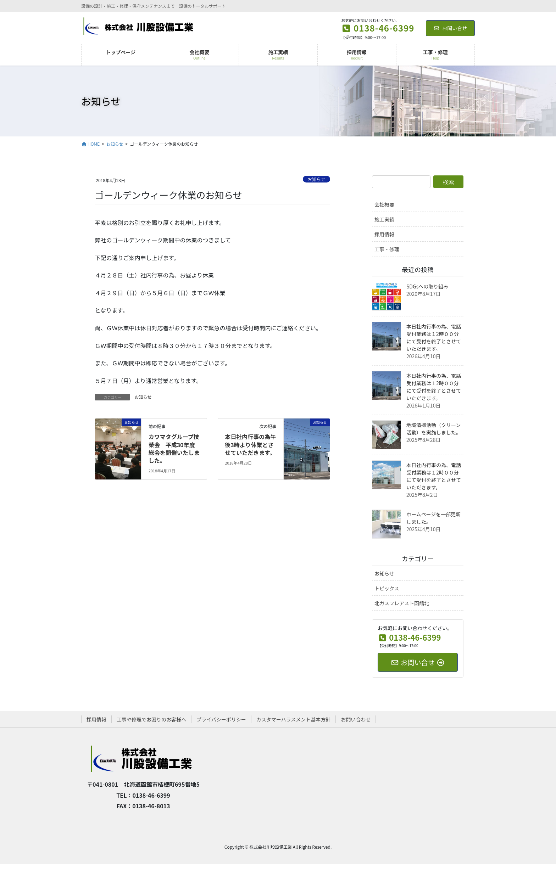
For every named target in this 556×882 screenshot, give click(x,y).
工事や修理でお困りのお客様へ (151, 719)
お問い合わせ (356, 719)
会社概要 (384, 204)
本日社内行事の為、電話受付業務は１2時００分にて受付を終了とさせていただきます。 (433, 337)
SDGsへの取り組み (427, 286)
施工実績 (384, 219)
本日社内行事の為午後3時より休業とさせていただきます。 (250, 444)
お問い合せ (450, 28)
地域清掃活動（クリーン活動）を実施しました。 (433, 428)
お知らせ (316, 179)
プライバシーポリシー (221, 719)
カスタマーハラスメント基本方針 (293, 719)
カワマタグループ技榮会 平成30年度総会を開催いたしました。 (174, 448)
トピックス (386, 588)
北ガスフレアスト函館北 (401, 603)
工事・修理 (386, 249)
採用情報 (384, 234)
